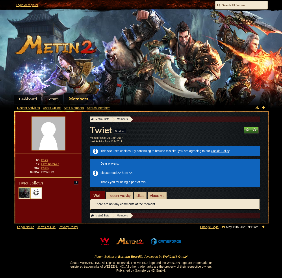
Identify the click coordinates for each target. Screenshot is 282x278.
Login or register (27, 5)
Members (78, 99)
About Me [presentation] (157, 195)
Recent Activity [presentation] (119, 195)
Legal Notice (25, 227)
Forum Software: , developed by (141, 256)
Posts (44, 160)
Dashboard (28, 99)
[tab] (97, 195)
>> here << (125, 173)
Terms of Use (46, 227)
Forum (53, 99)
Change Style (209, 227)
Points (44, 168)
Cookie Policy (220, 151)
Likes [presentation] (140, 195)
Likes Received (50, 164)
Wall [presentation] (97, 195)
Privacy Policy (68, 227)
